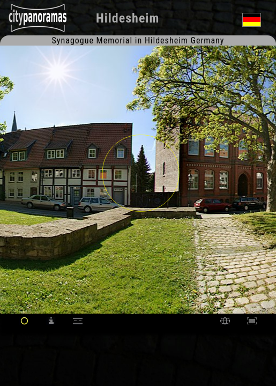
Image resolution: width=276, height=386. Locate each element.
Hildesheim (127, 18)
